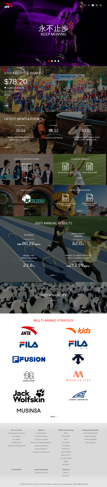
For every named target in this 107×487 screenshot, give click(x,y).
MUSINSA (65, 464)
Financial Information (90, 430)
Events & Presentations (26, 168)
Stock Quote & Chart (41, 472)
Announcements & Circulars (16, 433)
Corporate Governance (41, 439)
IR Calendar (53, 125)
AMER (66, 461)
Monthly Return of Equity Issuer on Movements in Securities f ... (20, 138)
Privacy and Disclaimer (65, 484)
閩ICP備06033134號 (80, 484)
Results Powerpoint (90, 436)
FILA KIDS (65, 442)
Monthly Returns (20, 125)
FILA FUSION (65, 446)
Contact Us (66, 469)
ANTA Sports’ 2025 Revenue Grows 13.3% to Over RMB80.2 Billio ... (86, 138)
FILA (65, 439)
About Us (41, 430)
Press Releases (86, 125)
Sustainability (16, 469)
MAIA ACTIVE (66, 455)
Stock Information (41, 469)
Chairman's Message (41, 436)
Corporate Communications (41, 452)
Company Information (41, 446)
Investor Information (41, 449)
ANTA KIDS (66, 436)
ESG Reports (26, 199)
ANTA (66, 433)
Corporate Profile (41, 433)
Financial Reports (90, 442)
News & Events (16, 430)
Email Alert (65, 476)
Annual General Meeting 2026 (17, 446)
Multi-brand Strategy (66, 430)
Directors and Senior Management (41, 442)
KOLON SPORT (66, 452)
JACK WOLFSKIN (66, 458)
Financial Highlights (90, 439)
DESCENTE (66, 449)
